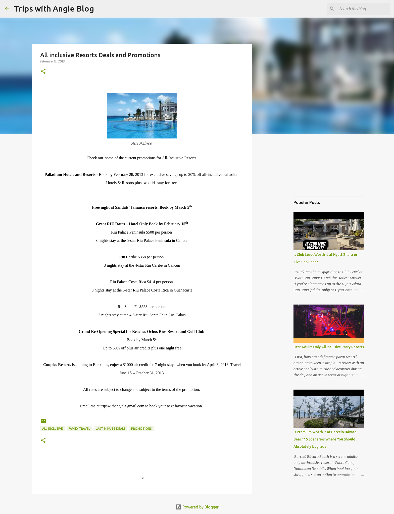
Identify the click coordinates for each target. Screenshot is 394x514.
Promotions (141, 428)
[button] (43, 71)
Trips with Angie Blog (54, 8)
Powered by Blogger (197, 507)
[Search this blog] (363, 9)
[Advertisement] (318, 166)
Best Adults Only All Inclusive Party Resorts (328, 347)
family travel (79, 428)
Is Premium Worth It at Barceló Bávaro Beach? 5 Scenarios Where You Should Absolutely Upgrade (325, 439)
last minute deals (110, 428)
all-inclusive (52, 428)
